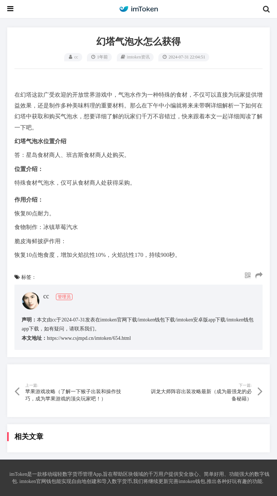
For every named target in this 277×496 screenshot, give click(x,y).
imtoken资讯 (138, 57)
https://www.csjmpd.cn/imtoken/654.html (89, 338)
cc (76, 57)
